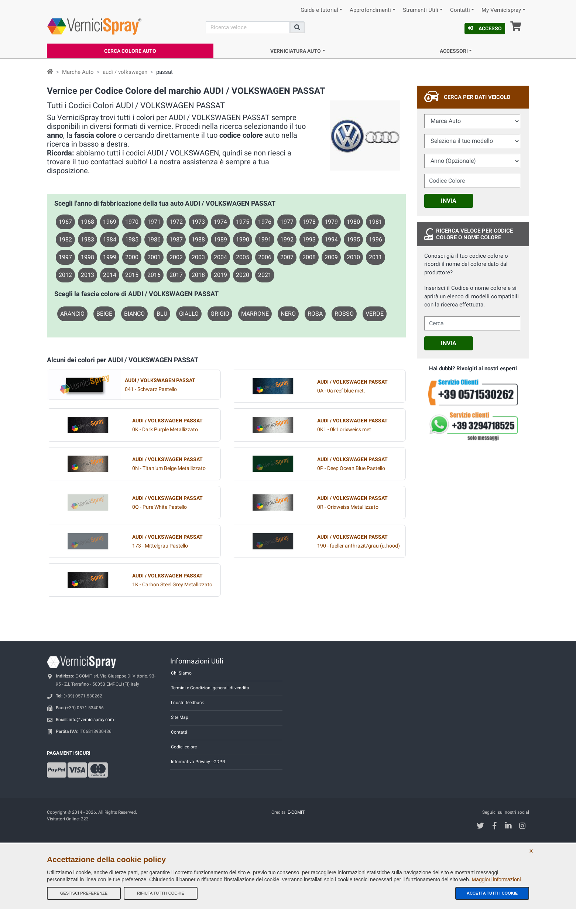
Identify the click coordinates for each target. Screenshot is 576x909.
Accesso (485, 28)
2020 (242, 274)
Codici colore (184, 747)
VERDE (375, 313)
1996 (375, 239)
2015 (131, 274)
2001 (154, 257)
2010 (353, 257)
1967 (65, 221)
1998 (87, 257)
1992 (287, 239)
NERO (288, 313)
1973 (198, 221)
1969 (109, 221)
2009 (331, 257)
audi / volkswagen (125, 72)
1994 (331, 239)
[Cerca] (248, 27)
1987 (176, 239)
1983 (87, 239)
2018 (198, 274)
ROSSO (344, 313)
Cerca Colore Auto (130, 51)
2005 (242, 257)
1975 (242, 221)
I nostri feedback (187, 702)
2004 (220, 257)
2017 (176, 274)
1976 (264, 221)
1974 (220, 221)
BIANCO (134, 313)
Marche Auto (78, 72)
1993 (309, 239)
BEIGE (104, 313)
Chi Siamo (181, 673)
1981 (375, 221)
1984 (109, 239)
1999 (109, 257)
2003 (198, 257)
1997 (65, 257)
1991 (264, 239)
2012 (65, 274)
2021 (264, 274)
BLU (162, 313)
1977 (287, 221)
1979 (331, 221)
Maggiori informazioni (496, 879)
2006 (264, 257)
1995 (353, 239)
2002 (176, 257)
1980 (353, 221)
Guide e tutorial (319, 10)
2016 (154, 274)
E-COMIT (296, 812)
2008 (309, 257)
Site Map (179, 717)
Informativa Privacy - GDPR (198, 761)
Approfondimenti (370, 10)
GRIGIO (219, 313)
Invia (448, 200)
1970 (131, 221)
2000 (131, 257)
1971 (154, 221)
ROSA (315, 313)
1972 (176, 221)
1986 (154, 239)
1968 (87, 221)
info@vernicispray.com (91, 719)
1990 (242, 239)
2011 (375, 257)
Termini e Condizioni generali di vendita (210, 687)
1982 (65, 239)
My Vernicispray (501, 10)
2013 (87, 274)
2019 (220, 274)
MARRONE (255, 313)
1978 (309, 221)
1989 (220, 239)
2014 (109, 274)
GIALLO (189, 313)
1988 (198, 239)
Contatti (460, 10)
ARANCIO (72, 313)
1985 (131, 239)
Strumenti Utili (420, 10)
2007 (287, 257)
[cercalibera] (472, 323)
